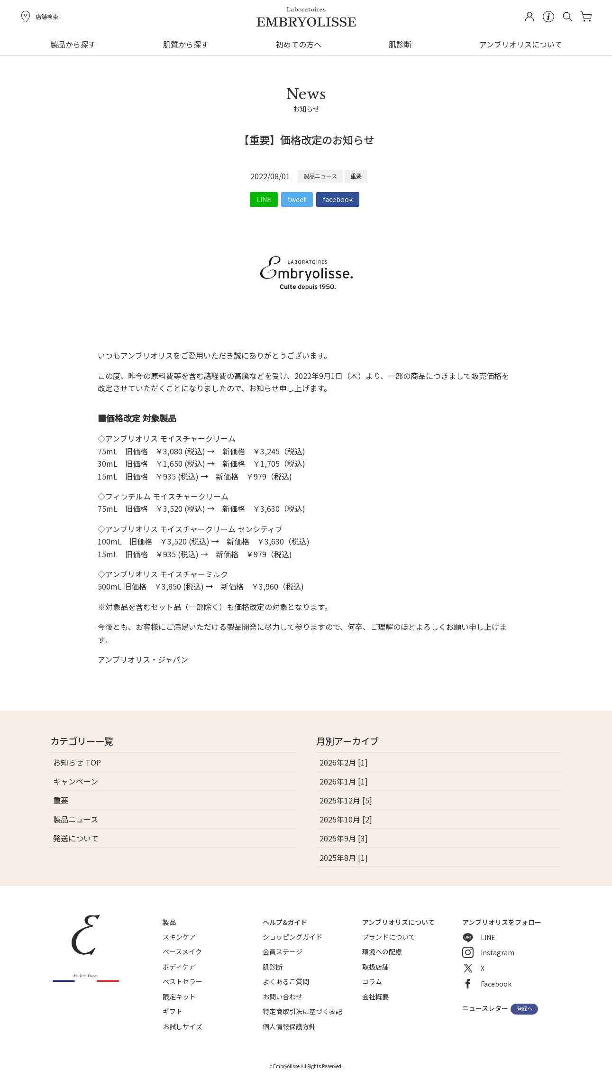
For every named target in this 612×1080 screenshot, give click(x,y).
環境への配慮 (382, 951)
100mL (110, 541)
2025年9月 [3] (344, 838)
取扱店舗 (375, 966)
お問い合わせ (282, 996)
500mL (110, 586)
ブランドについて (388, 937)
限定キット (179, 996)
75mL (108, 451)
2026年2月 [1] (344, 762)
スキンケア (179, 937)
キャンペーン (75, 781)
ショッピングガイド (292, 937)
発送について (76, 838)
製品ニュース (320, 176)
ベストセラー (182, 981)
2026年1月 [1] (344, 781)
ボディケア (179, 966)
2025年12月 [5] (346, 800)
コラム (372, 981)
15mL (108, 476)
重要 (356, 176)
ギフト (173, 1011)
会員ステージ (282, 951)
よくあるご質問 (286, 981)
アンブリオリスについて (520, 44)
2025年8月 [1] (344, 857)
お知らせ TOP (77, 762)
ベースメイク (182, 951)
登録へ (524, 1009)
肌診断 (400, 44)
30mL (108, 463)
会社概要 (375, 996)
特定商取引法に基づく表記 (302, 1011)
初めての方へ (298, 44)
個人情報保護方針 (289, 1026)
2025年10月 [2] (346, 819)
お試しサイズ (182, 1026)
